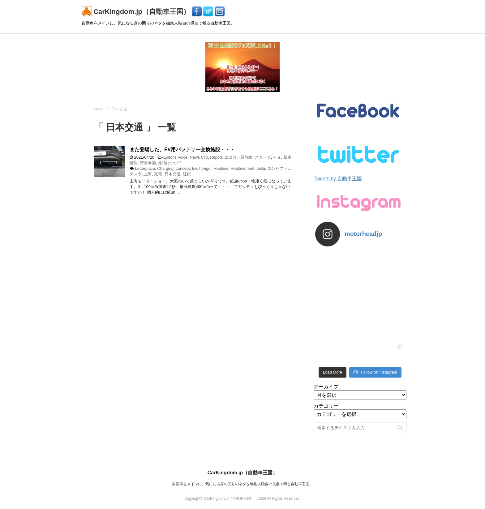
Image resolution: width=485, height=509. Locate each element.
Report (216, 157)
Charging (165, 168)
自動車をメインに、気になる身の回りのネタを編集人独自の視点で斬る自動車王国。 (242, 484)
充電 (158, 174)
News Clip (199, 157)
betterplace (145, 168)
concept (183, 168)
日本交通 (173, 174)
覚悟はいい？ (170, 162)
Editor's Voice (175, 157)
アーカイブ (326, 386)
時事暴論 (148, 162)
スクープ (263, 157)
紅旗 (187, 174)
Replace (221, 168)
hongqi (205, 168)
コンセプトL (278, 168)
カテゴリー (326, 405)
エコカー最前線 (238, 157)
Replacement (243, 168)
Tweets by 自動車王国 (338, 178)
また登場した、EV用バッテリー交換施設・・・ (182, 149)
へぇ (277, 157)
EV (194, 168)
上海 (148, 174)
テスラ (136, 174)
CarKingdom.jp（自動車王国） (137, 11)
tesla (260, 168)
